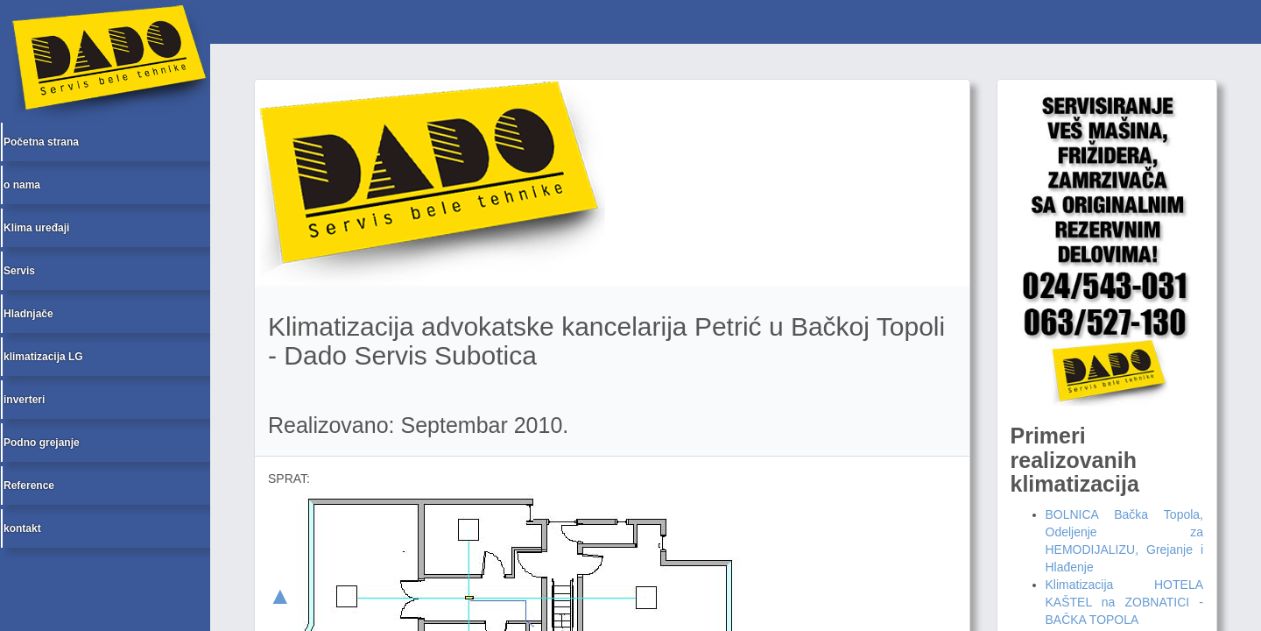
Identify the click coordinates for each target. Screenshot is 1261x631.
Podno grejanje (42, 442)
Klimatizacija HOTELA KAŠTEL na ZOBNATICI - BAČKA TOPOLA (1125, 602)
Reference (29, 485)
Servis (19, 271)
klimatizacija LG (43, 357)
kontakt (22, 528)
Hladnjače (28, 314)
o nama (22, 185)
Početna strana (41, 142)
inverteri (24, 399)
